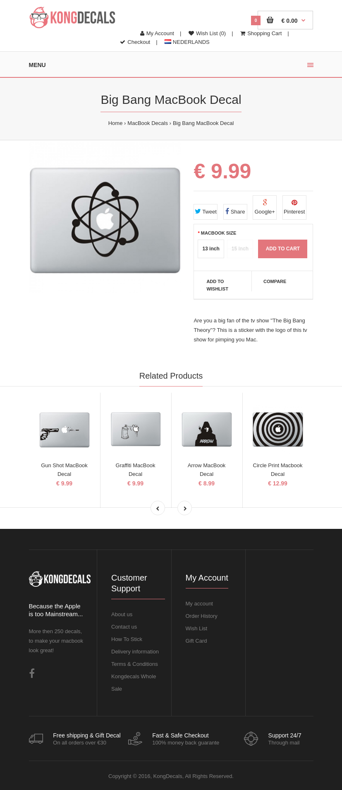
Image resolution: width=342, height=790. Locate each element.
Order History (202, 616)
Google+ (264, 207)
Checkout (135, 42)
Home (115, 123)
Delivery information (135, 651)
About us (121, 614)
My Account (157, 33)
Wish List (197, 628)
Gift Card (196, 641)
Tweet (206, 211)
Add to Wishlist (217, 285)
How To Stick (126, 639)
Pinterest (294, 207)
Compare (274, 281)
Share (235, 211)
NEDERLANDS (187, 42)
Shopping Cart (261, 33)
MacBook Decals (147, 123)
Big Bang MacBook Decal (203, 123)
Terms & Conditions (134, 664)
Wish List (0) (207, 33)
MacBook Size (219, 233)
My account (199, 603)
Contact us (124, 627)
